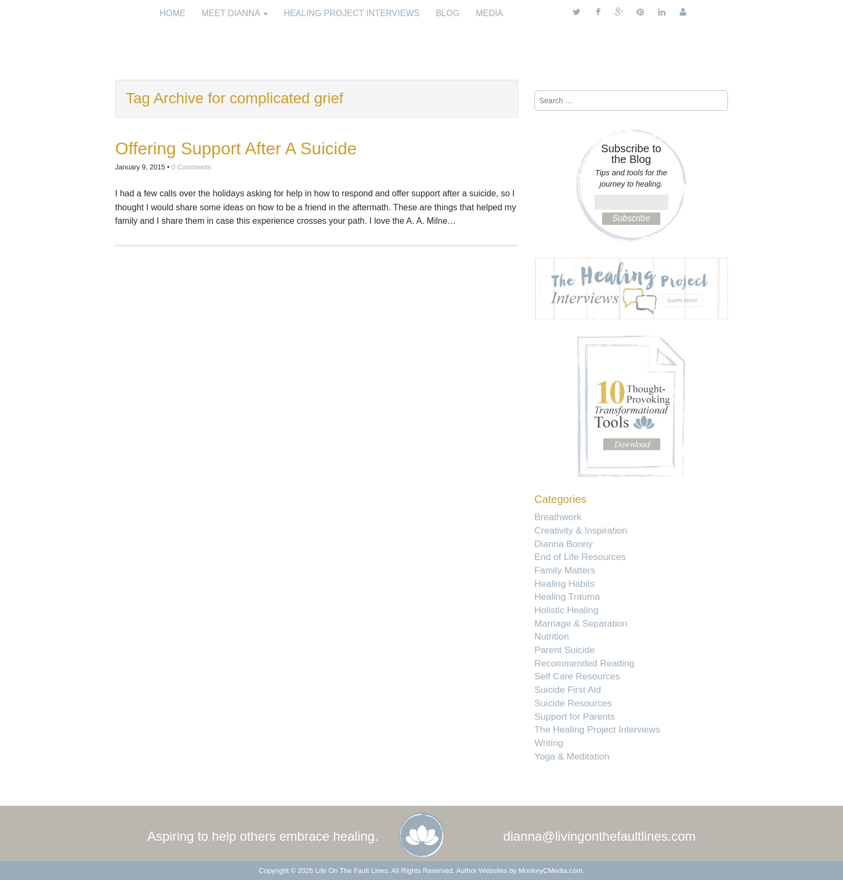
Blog (447, 13)
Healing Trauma (567, 596)
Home (172, 13)
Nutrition (551, 636)
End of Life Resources (580, 556)
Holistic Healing (566, 610)
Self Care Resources (577, 676)
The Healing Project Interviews (597, 729)
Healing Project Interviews (352, 13)
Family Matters (564, 570)
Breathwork (557, 517)
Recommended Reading (584, 663)
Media (489, 13)
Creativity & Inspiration (580, 530)
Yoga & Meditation (572, 756)
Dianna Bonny (563, 543)
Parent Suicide (564, 649)
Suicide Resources (573, 703)
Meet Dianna (235, 13)
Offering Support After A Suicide (235, 148)
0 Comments (191, 167)
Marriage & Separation (580, 623)
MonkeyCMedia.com (551, 871)
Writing (548, 742)
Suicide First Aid (567, 689)
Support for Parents (574, 716)
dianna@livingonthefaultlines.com (599, 836)
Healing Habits (564, 583)
